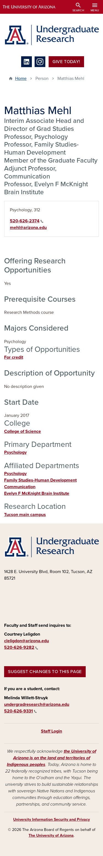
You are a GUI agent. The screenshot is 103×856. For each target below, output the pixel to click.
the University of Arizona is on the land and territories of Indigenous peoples (51, 758)
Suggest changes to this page (45, 671)
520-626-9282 (21, 647)
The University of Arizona (51, 835)
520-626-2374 (26, 221)
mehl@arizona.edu (28, 227)
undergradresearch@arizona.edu (36, 704)
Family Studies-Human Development (40, 480)
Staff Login (51, 731)
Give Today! (66, 61)
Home (21, 78)
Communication (19, 487)
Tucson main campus (25, 514)
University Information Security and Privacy (51, 819)
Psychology (15, 452)
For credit (13, 357)
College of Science (22, 431)
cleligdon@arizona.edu (26, 641)
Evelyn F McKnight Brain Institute (36, 493)
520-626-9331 (20, 711)
